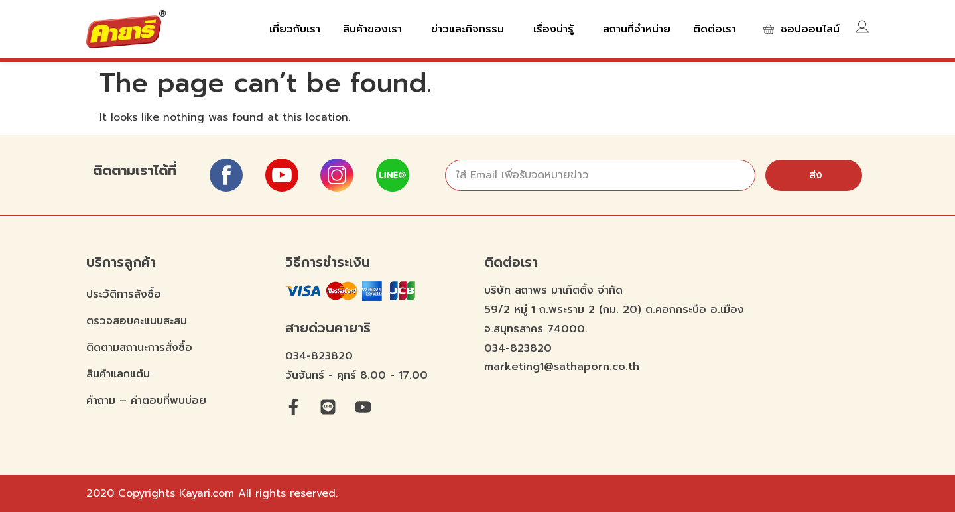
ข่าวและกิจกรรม (471, 29)
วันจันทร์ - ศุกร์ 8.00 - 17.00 (356, 375)
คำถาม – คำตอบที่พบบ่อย (146, 401)
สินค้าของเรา (376, 29)
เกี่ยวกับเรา (294, 29)
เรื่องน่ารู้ (556, 29)
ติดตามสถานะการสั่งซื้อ (139, 347)
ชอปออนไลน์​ (810, 29)
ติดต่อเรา (714, 29)
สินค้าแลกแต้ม (118, 374)
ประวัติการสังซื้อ (123, 294)
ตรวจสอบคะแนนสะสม (136, 321)
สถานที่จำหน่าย (636, 29)
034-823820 (319, 356)
